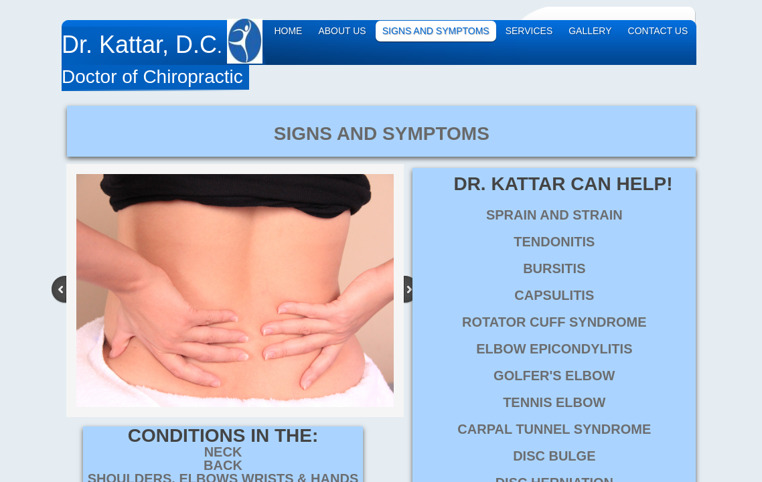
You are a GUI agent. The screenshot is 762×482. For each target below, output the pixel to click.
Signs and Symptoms (435, 30)
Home (288, 30)
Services (529, 30)
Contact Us (658, 30)
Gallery (589, 30)
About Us (342, 30)
